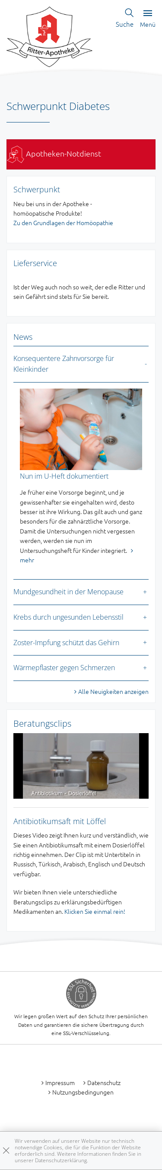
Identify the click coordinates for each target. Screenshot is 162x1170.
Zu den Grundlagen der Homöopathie (63, 222)
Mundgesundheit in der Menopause (68, 591)
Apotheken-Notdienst (54, 153)
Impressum (60, 1082)
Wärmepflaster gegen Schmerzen (64, 667)
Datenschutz (104, 1082)
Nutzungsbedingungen (83, 1092)
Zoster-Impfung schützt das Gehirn (66, 642)
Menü (148, 18)
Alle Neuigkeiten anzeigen (113, 691)
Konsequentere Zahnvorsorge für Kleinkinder (63, 364)
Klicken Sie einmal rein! (94, 911)
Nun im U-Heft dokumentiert (64, 476)
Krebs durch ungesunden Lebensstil (68, 617)
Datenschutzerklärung (61, 1160)
